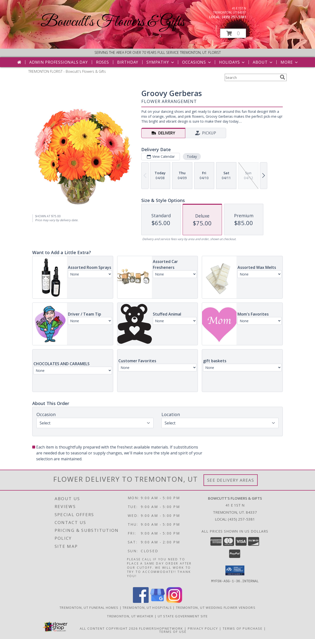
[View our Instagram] (174, 601)
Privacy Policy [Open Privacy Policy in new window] (203, 628)
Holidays (232, 62)
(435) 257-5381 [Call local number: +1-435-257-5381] (234, 17)
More (290, 62)
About (263, 62)
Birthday (127, 62)
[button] (233, 33)
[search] (282, 77)
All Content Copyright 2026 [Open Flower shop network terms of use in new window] (109, 628)
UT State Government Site (183, 616)
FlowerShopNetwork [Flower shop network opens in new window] (161, 628)
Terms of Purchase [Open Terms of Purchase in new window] (243, 628)
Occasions (197, 62)
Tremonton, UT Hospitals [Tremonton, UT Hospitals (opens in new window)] (147, 607)
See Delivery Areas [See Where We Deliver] (230, 480)
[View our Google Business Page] (157, 601)
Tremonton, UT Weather (130, 616)
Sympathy (160, 62)
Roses (102, 62)
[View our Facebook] (141, 601)
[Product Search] (251, 77)
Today (192, 156)
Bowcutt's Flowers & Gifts (113, 22)
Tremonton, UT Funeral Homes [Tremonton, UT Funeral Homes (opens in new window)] (89, 607)
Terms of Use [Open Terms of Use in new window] (173, 631)
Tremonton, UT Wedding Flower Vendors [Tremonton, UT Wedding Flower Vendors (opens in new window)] (215, 607)
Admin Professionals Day (58, 62)
